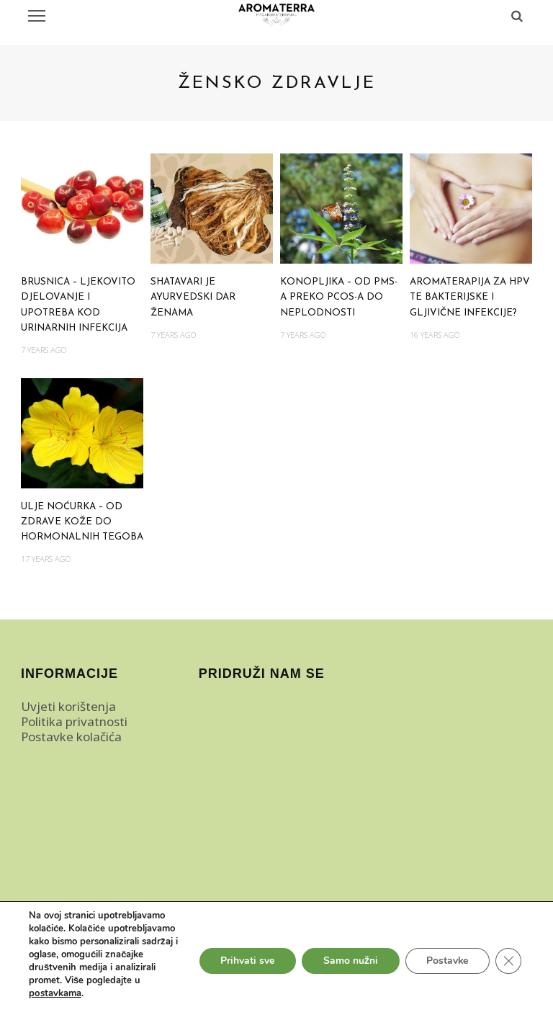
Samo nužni (349, 960)
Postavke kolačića (71, 736)
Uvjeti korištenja (68, 706)
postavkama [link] (55, 993)
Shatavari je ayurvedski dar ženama (192, 297)
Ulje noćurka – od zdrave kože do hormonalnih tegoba (82, 522)
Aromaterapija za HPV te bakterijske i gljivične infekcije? (470, 297)
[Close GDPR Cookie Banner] (508, 961)
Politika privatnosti (74, 721)
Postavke (447, 960)
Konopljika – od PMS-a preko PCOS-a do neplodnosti (338, 297)
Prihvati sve (246, 960)
